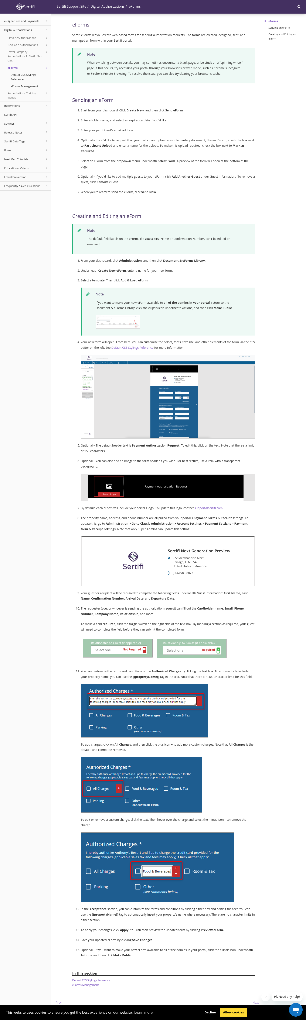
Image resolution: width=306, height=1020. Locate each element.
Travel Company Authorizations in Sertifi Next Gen (27, 56)
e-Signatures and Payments (26, 20)
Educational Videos (26, 168)
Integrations (26, 105)
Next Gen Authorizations (27, 45)
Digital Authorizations (26, 29)
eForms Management (24, 86)
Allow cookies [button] (233, 1012)
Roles (26, 150)
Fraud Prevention (26, 176)
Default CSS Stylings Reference (23, 77)
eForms (27, 68)
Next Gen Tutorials (26, 159)
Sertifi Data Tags (26, 141)
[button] (299, 6)
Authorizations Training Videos (27, 95)
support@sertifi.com (208, 508)
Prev (59, 1002)
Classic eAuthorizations (27, 38)
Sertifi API (10, 115)
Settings (26, 123)
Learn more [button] (143, 1012)
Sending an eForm (279, 28)
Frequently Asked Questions (26, 185)
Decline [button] (210, 1012)
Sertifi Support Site (71, 6)
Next (256, 1002)
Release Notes (26, 132)
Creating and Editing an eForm (282, 36)
